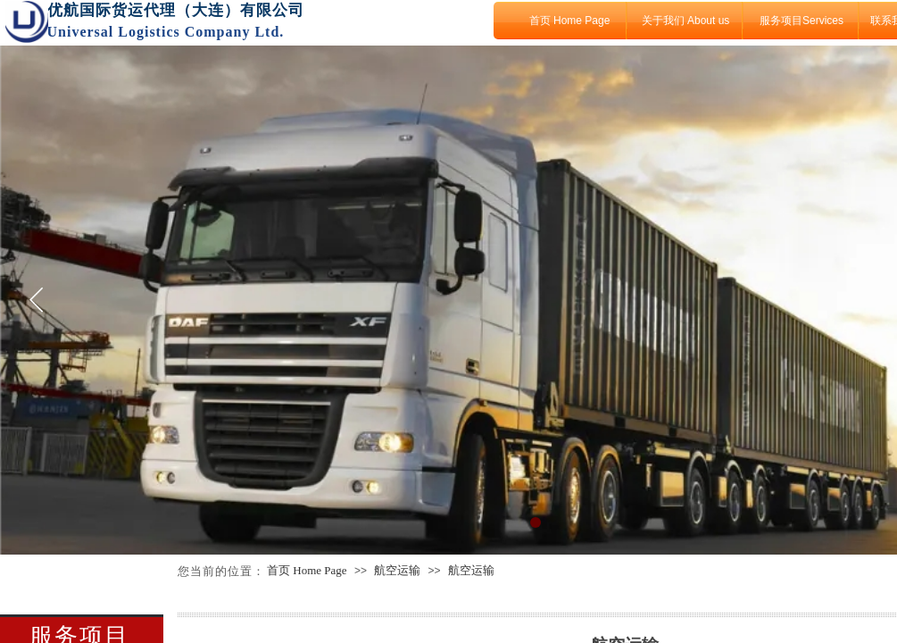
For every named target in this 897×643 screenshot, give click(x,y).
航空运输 (397, 570)
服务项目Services (801, 20)
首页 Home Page (569, 20)
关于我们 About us (686, 20)
